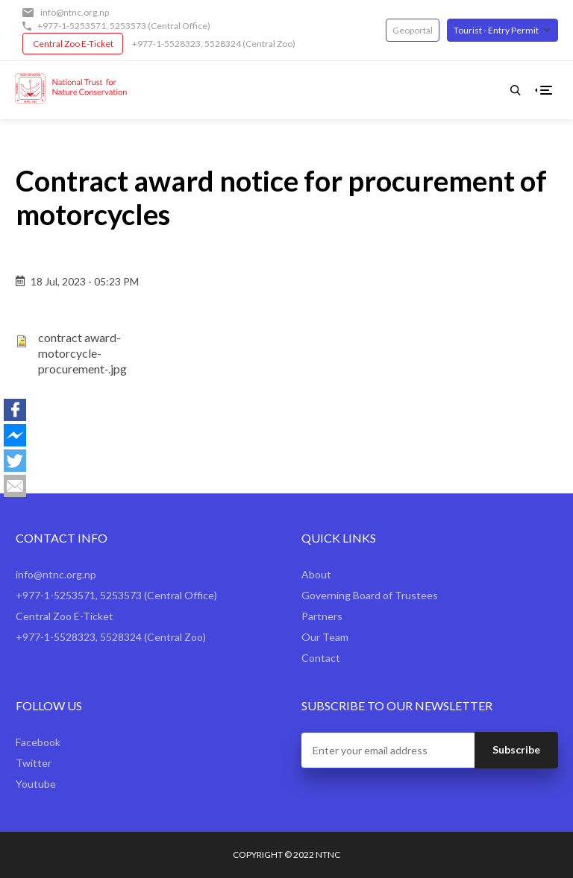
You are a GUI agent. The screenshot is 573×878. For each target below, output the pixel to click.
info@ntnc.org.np (74, 12)
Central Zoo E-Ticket (73, 43)
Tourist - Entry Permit (496, 30)
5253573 (128, 25)
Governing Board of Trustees (369, 595)
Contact (320, 657)
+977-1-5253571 (71, 25)
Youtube (36, 783)
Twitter (33, 763)
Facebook (38, 742)
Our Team (324, 637)
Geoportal (412, 30)
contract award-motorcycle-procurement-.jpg (82, 353)
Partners (321, 616)
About (316, 574)
